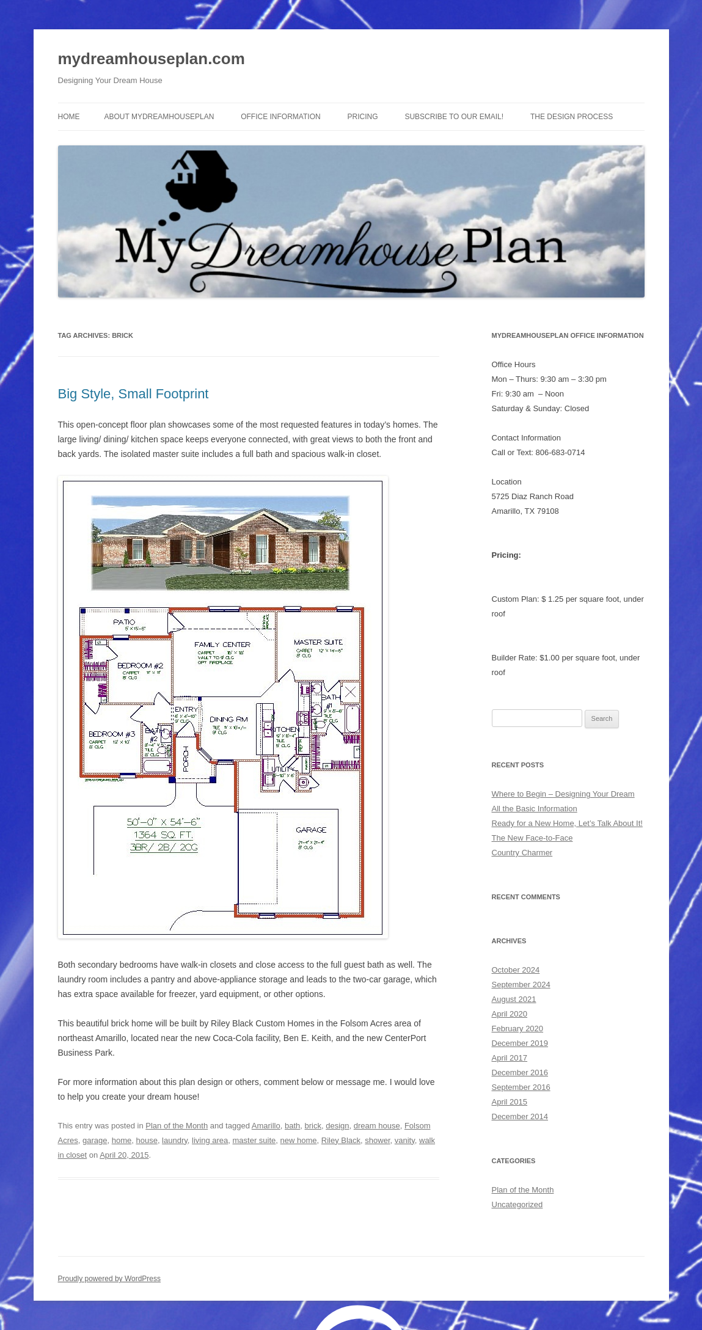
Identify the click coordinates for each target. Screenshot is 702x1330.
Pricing (363, 116)
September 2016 (521, 1087)
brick (313, 1125)
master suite (254, 1140)
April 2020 (510, 1013)
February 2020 (518, 1028)
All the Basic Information (534, 808)
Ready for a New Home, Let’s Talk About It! (567, 823)
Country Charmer (522, 852)
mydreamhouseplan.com (151, 58)
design (337, 1125)
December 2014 (520, 1116)
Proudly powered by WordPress (109, 1278)
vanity (405, 1140)
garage (94, 1140)
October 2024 (516, 969)
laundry (175, 1140)
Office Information (280, 116)
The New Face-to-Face (532, 837)
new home (298, 1140)
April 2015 (510, 1101)
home (122, 1140)
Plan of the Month (176, 1125)
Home (69, 116)
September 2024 (521, 984)
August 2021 (514, 999)
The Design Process (571, 116)
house (146, 1140)
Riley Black (340, 1140)
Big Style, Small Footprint (133, 393)
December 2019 (520, 1043)
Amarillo (266, 1125)
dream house (377, 1125)
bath (292, 1125)
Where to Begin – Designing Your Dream (563, 793)
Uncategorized (517, 1204)
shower (377, 1140)
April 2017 (510, 1057)
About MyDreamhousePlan (159, 116)
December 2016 (520, 1072)
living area (210, 1140)
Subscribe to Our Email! (453, 116)
